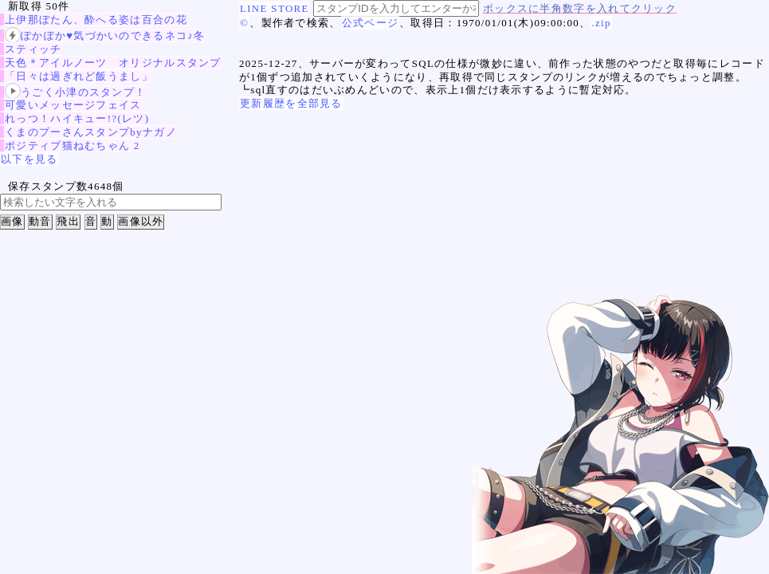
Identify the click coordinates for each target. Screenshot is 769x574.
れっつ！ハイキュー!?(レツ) (77, 118)
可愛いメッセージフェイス (73, 105)
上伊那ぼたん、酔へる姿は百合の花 (96, 20)
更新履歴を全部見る (291, 103)
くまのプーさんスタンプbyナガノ (91, 132)
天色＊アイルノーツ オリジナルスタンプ (113, 63)
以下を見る (29, 159)
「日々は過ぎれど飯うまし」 (79, 76)
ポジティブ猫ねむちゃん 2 (72, 145)
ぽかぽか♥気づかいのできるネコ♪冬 (105, 35)
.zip (600, 23)
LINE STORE (274, 8)
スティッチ (33, 49)
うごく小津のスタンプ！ (75, 92)
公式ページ (370, 23)
